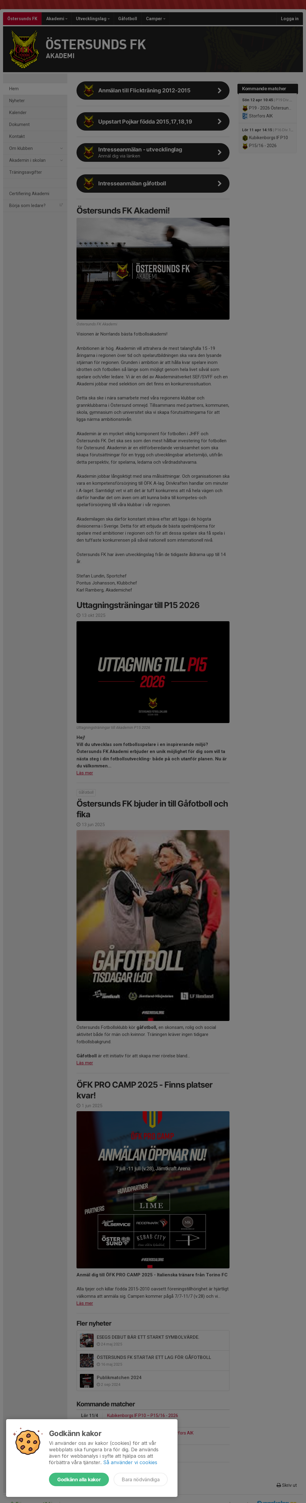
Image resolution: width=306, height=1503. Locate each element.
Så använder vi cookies (130, 1462)
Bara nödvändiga (140, 1479)
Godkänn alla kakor (79, 1479)
